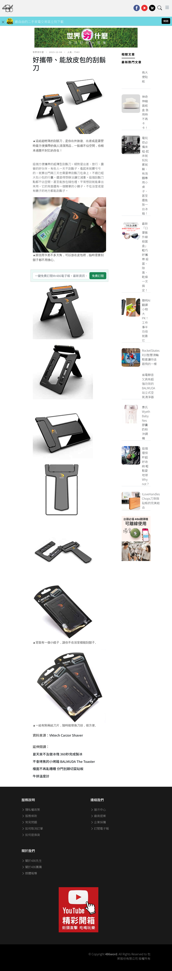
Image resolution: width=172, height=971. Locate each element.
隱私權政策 (31, 809)
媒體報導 (29, 873)
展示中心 (98, 809)
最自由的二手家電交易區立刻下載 (39, 21)
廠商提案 (98, 816)
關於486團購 (32, 867)
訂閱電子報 (100, 828)
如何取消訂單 (32, 828)
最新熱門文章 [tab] (132, 62)
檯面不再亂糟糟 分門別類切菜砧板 (58, 768)
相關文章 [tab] (128, 54)
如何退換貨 (31, 834)
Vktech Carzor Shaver (66, 735)
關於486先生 (32, 860)
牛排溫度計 (41, 776)
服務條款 (29, 816)
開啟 (165, 21)
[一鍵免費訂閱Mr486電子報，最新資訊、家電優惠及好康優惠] (61, 275)
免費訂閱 (98, 275)
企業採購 (98, 822)
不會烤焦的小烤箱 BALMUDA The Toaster (64, 761)
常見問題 (29, 822)
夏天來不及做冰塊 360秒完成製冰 (58, 754)
